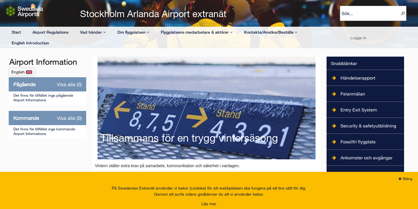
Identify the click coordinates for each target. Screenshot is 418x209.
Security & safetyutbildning (368, 125)
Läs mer (209, 203)
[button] (403, 13)
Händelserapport (357, 77)
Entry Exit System (358, 109)
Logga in (358, 37)
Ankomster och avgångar (366, 157)
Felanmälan (352, 93)
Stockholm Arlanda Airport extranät (153, 13)
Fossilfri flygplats (358, 141)
